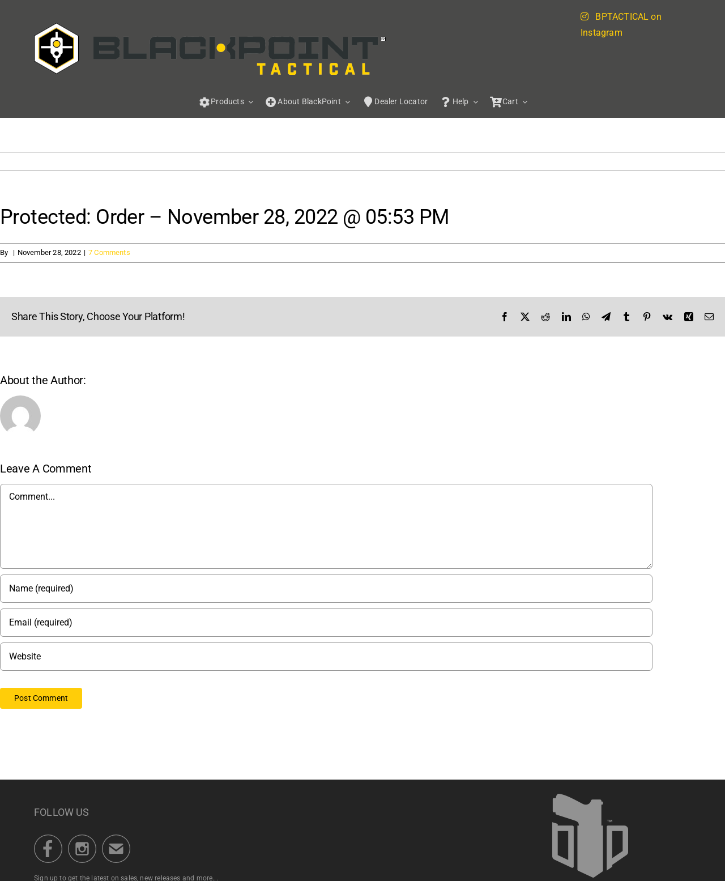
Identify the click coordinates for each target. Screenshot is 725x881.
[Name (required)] (326, 588)
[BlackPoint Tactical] (590, 797)
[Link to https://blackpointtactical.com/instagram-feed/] (584, 16)
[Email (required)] (326, 622)
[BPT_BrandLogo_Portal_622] (210, 26)
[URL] (326, 656)
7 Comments (109, 252)
